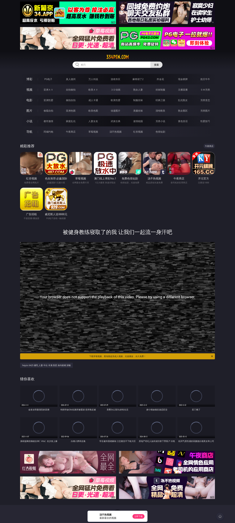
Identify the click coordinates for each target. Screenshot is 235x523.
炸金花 (160, 79)
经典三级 (160, 100)
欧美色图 (93, 110)
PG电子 (48, 79)
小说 (29, 121)
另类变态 (205, 100)
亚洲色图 (71, 110)
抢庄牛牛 (205, 79)
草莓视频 (93, 131)
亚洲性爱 (48, 100)
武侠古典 (115, 121)
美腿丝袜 (138, 110)
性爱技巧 (205, 121)
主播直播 (183, 89)
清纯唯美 (160, 110)
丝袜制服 (160, 89)
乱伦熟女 (183, 100)
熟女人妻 (138, 89)
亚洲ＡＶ (48, 89)
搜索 (156, 64)
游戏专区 (115, 79)
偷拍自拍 (71, 100)
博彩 (29, 79)
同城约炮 (48, 131)
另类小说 (160, 121)
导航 (29, 132)
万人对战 (93, 79)
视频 (29, 90)
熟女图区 (183, 110)
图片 (29, 111)
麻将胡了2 (137, 79)
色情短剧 (160, 131)
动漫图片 (115, 110)
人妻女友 (93, 121)
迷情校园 (138, 121)
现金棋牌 (183, 79)
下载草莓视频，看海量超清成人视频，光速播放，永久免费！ (151, 356)
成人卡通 (93, 100)
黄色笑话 (183, 121)
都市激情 (48, 121)
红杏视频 (138, 131)
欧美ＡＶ (93, 89)
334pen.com (117, 57)
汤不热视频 (116, 131)
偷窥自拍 (48, 110)
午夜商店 (71, 131)
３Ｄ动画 (115, 89)
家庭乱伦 (71, 121)
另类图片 (205, 110)
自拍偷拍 (71, 89)
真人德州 (71, 79)
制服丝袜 (138, 100)
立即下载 (138, 516)
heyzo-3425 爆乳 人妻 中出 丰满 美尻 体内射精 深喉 (46, 365)
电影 (29, 100)
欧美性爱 (115, 100)
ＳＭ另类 (205, 89)
